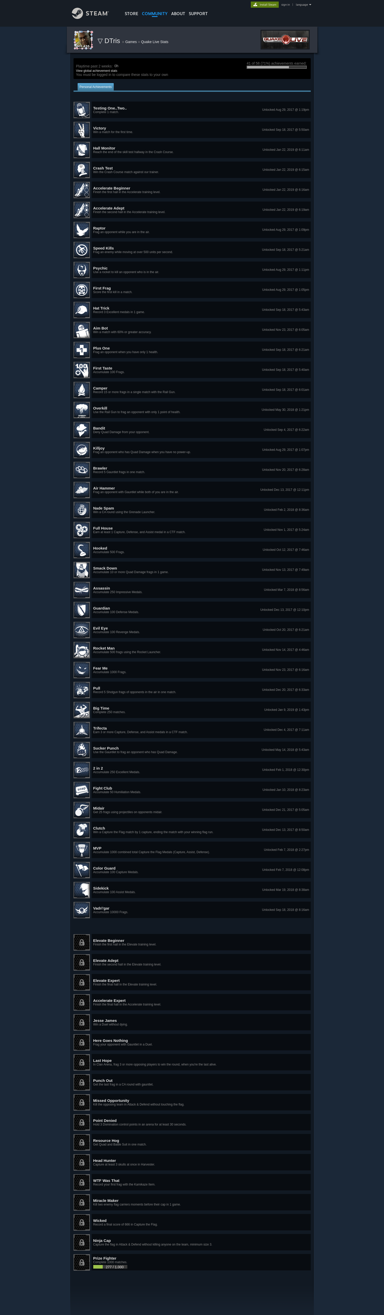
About (178, 13)
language (302, 4)
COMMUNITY (155, 13)
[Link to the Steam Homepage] (94, 17)
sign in (285, 4)
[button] (192, 110)
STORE (131, 13)
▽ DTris (110, 41)
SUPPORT (198, 13)
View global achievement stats (96, 71)
